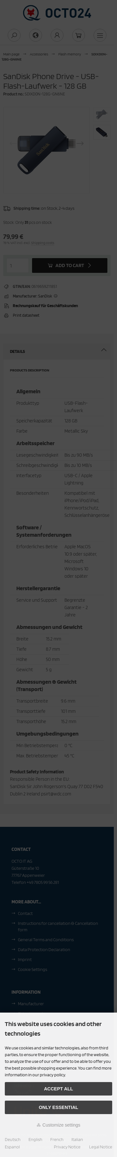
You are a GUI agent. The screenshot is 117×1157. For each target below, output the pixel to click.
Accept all (58, 1088)
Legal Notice (100, 1146)
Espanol (12, 1146)
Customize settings (58, 1125)
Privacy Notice (67, 1146)
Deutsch (13, 1139)
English (35, 1139)
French (56, 1139)
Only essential (58, 1107)
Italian (77, 1139)
